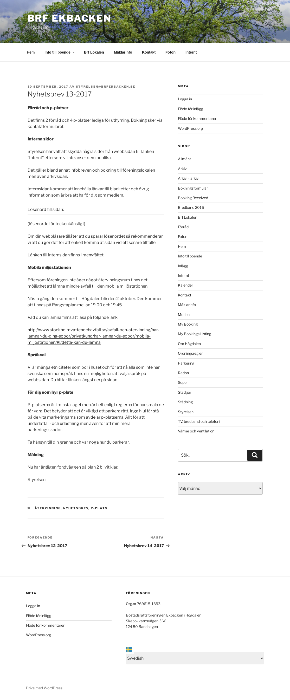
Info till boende (59, 52)
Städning (185, 402)
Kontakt (149, 52)
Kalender (185, 285)
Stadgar (184, 392)
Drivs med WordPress (44, 688)
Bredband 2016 (191, 207)
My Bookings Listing (194, 334)
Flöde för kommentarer (197, 118)
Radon (183, 373)
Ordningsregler (190, 353)
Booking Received (193, 198)
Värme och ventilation (196, 431)
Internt (191, 52)
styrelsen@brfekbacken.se (106, 86)
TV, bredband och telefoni (199, 421)
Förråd (183, 227)
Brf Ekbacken (70, 18)
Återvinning (48, 508)
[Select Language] (195, 658)
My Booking (188, 324)
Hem (31, 52)
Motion (184, 314)
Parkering (186, 363)
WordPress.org (190, 128)
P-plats (99, 508)
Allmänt (184, 159)
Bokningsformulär (193, 188)
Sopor (183, 382)
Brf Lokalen (94, 52)
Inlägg (183, 266)
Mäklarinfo (123, 52)
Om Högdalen (189, 343)
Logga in (185, 99)
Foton (170, 52)
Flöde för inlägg (190, 109)
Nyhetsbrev (75, 508)
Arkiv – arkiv (188, 178)
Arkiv (182, 168)
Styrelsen (186, 412)
